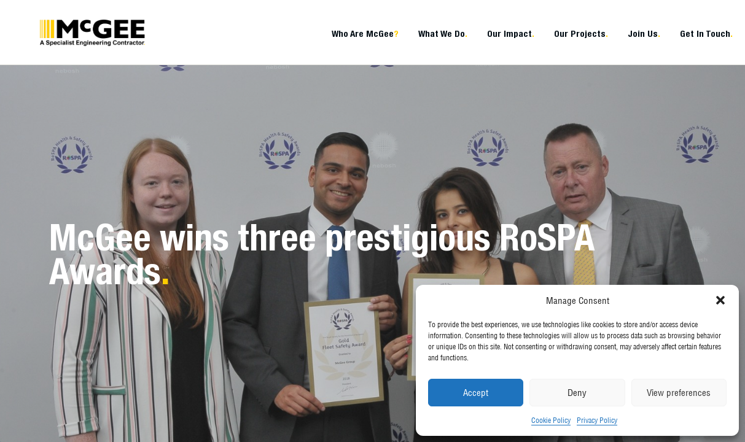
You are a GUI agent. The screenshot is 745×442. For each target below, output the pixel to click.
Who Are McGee (365, 33)
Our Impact (510, 33)
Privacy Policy (597, 420)
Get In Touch (706, 33)
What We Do (442, 33)
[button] (720, 300)
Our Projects (581, 33)
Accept (475, 392)
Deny (577, 392)
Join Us (644, 33)
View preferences (679, 392)
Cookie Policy (551, 420)
